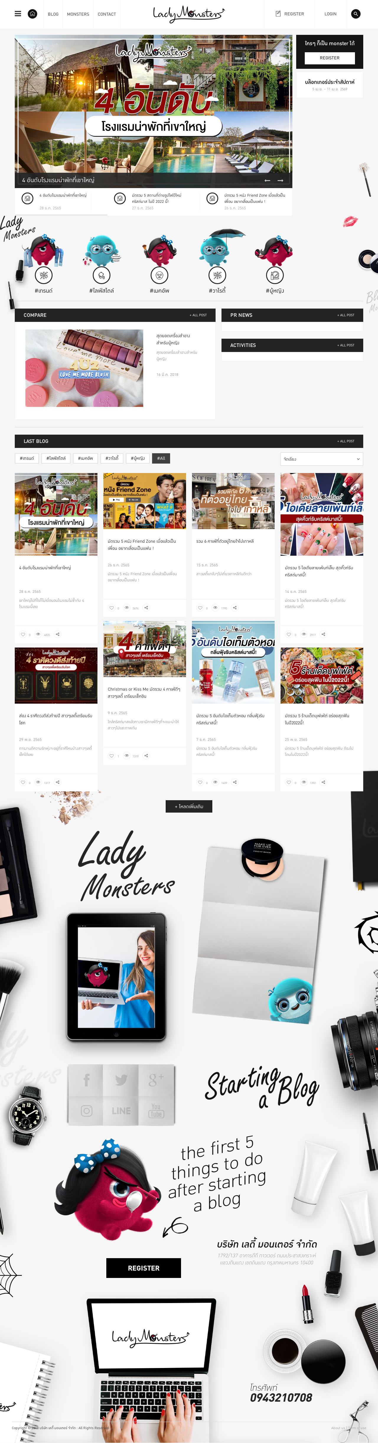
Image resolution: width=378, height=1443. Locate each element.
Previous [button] (267, 181)
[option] (153, 111)
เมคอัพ (87, 458)
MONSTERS (78, 14)
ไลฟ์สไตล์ (57, 458)
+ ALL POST (198, 315)
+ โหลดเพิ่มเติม (189, 806)
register (330, 58)
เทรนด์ (28, 458)
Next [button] (281, 181)
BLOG (53, 14)
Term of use (357, 1428)
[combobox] (322, 459)
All (162, 458)
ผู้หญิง (139, 458)
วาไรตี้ (113, 458)
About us (338, 1428)
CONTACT (107, 14)
